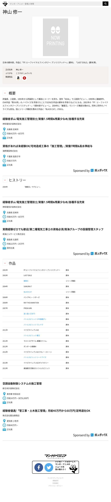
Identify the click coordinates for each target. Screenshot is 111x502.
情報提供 (55, 480)
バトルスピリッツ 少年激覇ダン (35, 319)
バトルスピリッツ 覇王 (32, 335)
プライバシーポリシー (55, 486)
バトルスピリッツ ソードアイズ (35, 357)
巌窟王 (26, 281)
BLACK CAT (28, 292)
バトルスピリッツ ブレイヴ (33, 324)
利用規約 (55, 483)
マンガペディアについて (55, 478)
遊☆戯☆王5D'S (29, 313)
